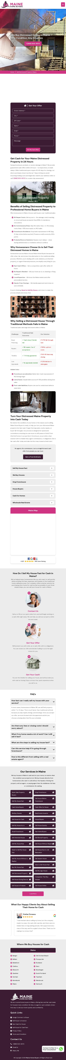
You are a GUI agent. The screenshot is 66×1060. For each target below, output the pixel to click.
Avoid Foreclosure (17, 831)
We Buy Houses (17, 813)
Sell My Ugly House (41, 871)
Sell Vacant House (41, 858)
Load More (33, 894)
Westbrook (39, 980)
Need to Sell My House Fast (19, 851)
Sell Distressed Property (20, 873)
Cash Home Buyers (18, 807)
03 (29, 656)
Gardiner (15, 973)
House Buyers (39, 819)
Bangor (15, 956)
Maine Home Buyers (33, 1058)
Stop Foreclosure (40, 792)
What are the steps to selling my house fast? (33, 742)
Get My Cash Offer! (33, 149)
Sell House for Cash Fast (20, 1027)
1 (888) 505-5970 (33, 44)
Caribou (15, 966)
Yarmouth (39, 984)
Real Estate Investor (41, 813)
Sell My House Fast (18, 801)
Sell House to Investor (20, 1021)
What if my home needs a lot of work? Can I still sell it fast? (33, 735)
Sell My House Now (18, 844)
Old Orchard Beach (42, 956)
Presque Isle (40, 959)
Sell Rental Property (41, 838)
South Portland (41, 973)
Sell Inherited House (18, 838)
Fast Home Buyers (41, 831)
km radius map (33, 534)
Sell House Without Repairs (43, 844)
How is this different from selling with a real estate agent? (33, 758)
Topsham (39, 977)
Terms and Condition (19, 1034)
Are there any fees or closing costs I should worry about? (33, 727)
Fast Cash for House (19, 1024)
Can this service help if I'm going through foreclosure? (33, 749)
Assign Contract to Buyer (21, 1017)
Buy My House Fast (18, 867)
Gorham (15, 977)
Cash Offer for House (41, 807)
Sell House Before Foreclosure (40, 800)
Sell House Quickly (41, 825)
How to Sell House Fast (42, 865)
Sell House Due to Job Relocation (42, 851)
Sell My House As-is (18, 825)
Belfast (15, 959)
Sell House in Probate (18, 886)
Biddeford (16, 963)
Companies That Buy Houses (41, 878)
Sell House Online (40, 886)
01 (29, 593)
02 (29, 625)
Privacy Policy (17, 1031)
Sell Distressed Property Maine (26, 72)
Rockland (39, 963)
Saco (37, 966)
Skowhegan (39, 970)
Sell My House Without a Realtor (19, 860)
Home (12, 72)
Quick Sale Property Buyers (18, 794)
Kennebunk (16, 980)
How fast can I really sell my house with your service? (33, 701)
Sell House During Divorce (20, 879)
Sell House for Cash (18, 819)
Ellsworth (16, 970)
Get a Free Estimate (33, 457)
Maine (14, 984)
